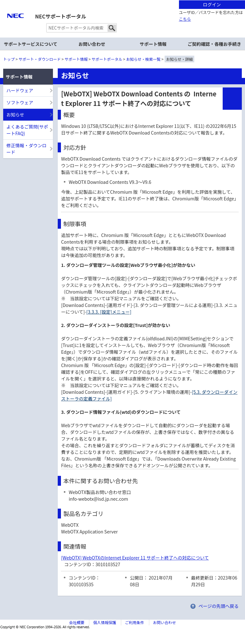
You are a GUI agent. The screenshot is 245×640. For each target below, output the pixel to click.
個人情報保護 (104, 622)
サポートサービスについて (30, 44)
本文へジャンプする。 (122, 0)
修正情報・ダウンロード (26, 148)
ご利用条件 (134, 622)
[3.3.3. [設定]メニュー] (108, 312)
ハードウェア (19, 90)
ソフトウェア (19, 102)
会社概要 (76, 622)
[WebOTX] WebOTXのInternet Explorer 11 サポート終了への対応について (135, 557)
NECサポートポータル (60, 16)
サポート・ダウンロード (40, 59)
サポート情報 (76, 59)
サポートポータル (107, 59)
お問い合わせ (91, 44)
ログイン (212, 4)
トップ (9, 59)
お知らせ (15, 114)
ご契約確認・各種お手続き (214, 44)
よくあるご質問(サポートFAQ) (27, 129)
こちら (185, 19)
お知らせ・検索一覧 (143, 59)
